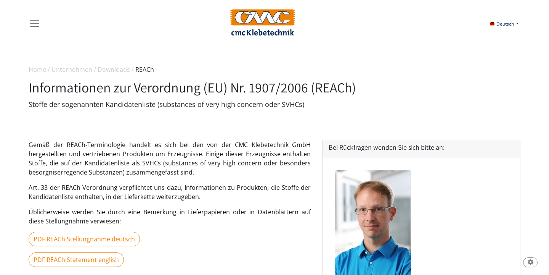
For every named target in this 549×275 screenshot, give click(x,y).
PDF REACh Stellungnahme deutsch (84, 239)
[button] (530, 263)
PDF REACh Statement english (76, 260)
